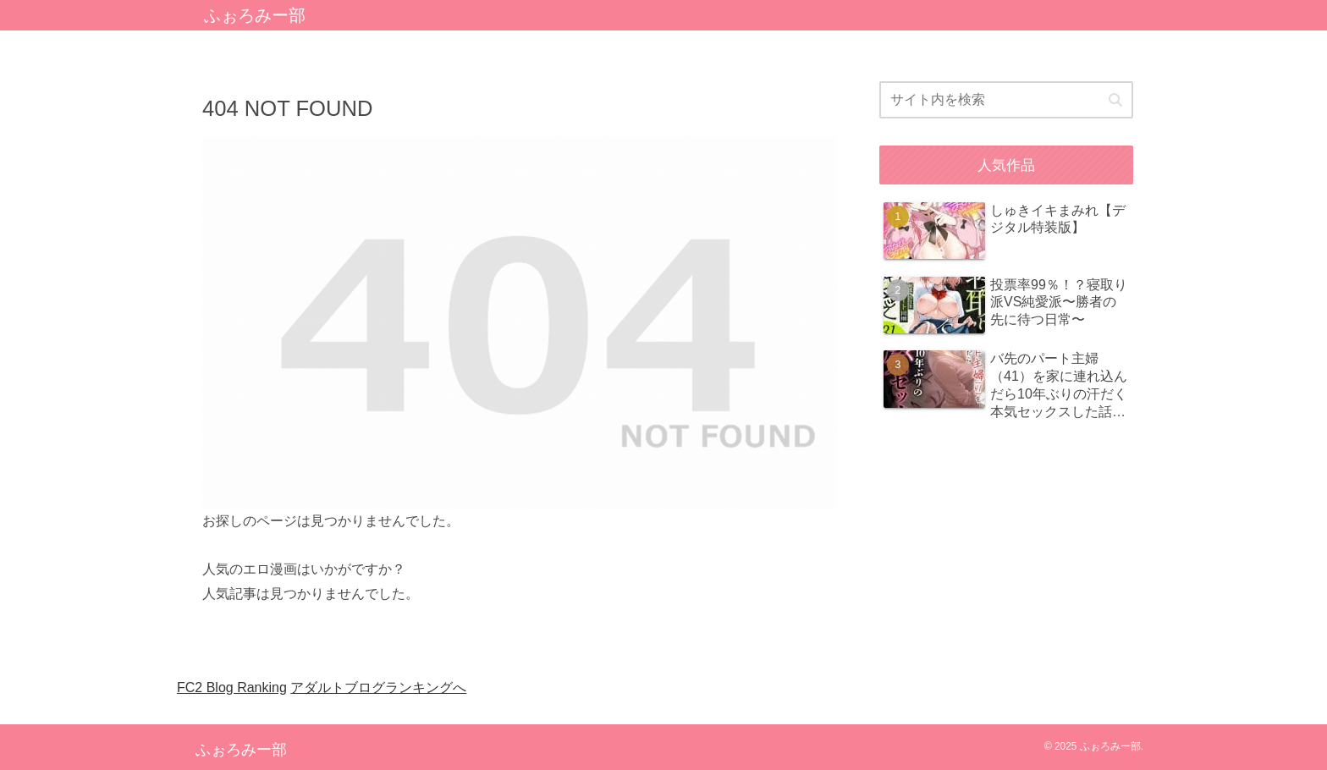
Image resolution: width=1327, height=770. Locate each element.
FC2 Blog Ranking (232, 687)
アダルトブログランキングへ (378, 687)
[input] (1006, 99)
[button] (1115, 100)
